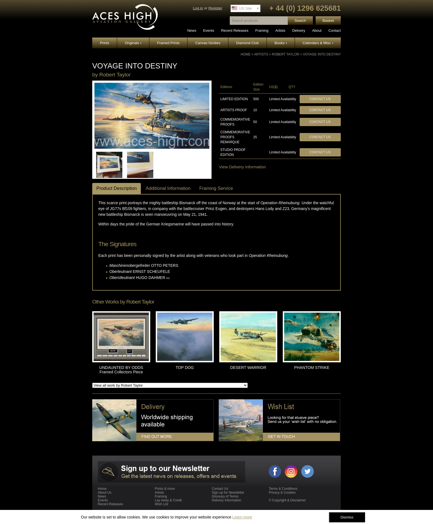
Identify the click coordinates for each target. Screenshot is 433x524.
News (191, 30)
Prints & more (165, 489)
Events (208, 30)
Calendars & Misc (318, 43)
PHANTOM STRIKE (311, 367)
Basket (328, 20)
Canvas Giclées (207, 43)
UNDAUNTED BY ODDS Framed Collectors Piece (121, 369)
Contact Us (320, 99)
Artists (280, 30)
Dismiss (346, 517)
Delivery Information (226, 500)
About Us (104, 492)
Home (245, 54)
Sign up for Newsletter (228, 492)
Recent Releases (234, 30)
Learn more (242, 517)
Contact (334, 30)
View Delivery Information (242, 166)
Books (280, 43)
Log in (198, 8)
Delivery (298, 30)
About (316, 30)
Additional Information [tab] (168, 188)
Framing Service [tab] (216, 188)
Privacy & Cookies (282, 492)
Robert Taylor (285, 54)
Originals (133, 43)
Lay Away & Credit (168, 500)
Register (215, 8)
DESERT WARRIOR (248, 367)
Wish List (161, 504)
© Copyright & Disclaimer (287, 500)
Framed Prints (168, 43)
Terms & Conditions (283, 489)
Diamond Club (247, 43)
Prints (104, 43)
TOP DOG (185, 367)
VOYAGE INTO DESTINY (322, 54)
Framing (261, 30)
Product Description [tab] (116, 188)
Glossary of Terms (225, 496)
